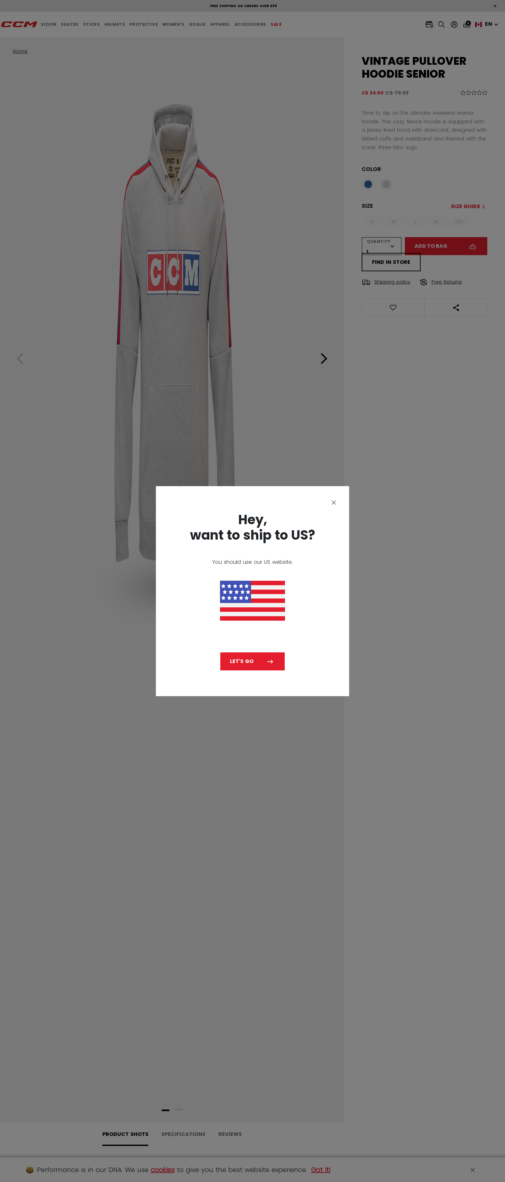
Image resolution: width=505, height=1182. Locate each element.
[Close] (334, 502)
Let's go (241, 661)
